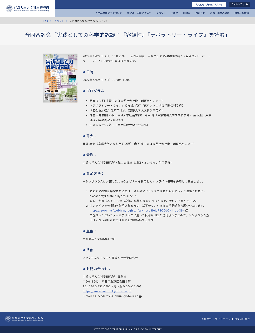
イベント (161, 13)
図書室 (186, 13)
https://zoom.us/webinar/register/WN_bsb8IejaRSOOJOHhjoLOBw (137, 210)
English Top (238, 4)
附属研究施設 (241, 13)
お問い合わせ (242, 319)
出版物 (174, 13)
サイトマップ (223, 319)
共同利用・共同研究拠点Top (209, 4)
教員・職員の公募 (219, 13)
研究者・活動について (139, 13)
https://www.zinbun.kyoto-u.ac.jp (107, 291)
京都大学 (206, 319)
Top (45, 20)
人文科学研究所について (108, 13)
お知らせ (200, 13)
